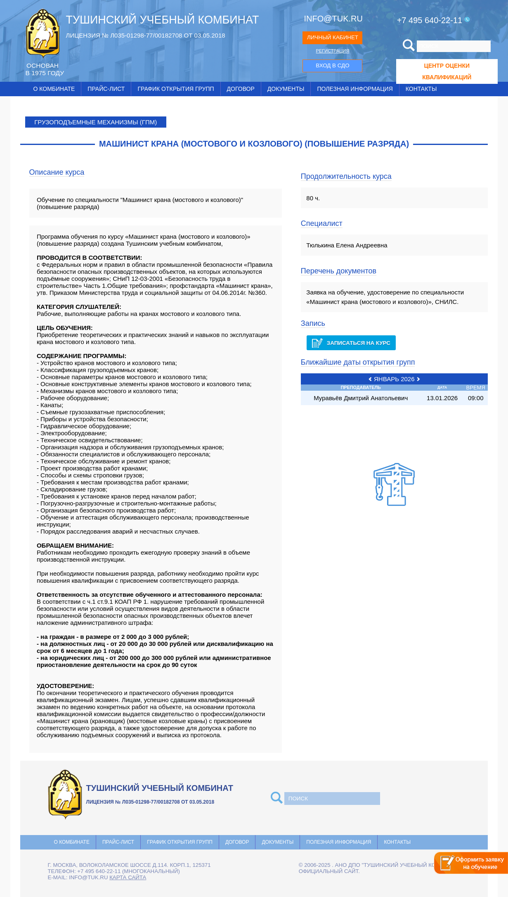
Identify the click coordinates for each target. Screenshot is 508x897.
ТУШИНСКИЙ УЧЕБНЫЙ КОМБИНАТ (162, 20)
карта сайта (127, 877)
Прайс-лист (106, 88)
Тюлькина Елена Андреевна (346, 245)
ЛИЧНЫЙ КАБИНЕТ (332, 37)
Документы (286, 88)
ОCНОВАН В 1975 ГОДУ (45, 69)
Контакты (421, 88)
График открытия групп (175, 88)
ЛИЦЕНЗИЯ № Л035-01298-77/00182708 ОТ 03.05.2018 (145, 35)
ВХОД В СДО (332, 65)
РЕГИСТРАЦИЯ (333, 50)
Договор (241, 88)
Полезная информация (354, 88)
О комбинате (54, 88)
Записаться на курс (351, 343)
